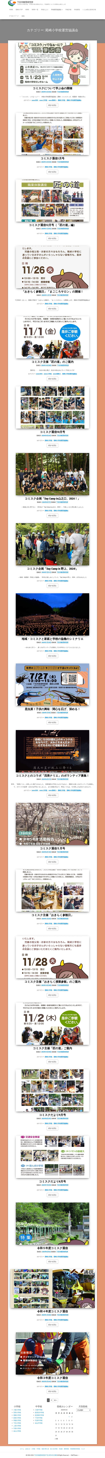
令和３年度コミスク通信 (52, 1378)
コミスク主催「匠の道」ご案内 (52, 1048)
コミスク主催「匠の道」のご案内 (53, 361)
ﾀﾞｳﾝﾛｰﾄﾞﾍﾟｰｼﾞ (14, 16)
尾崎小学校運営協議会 (74, 100)
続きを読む (52, 105)
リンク (83, 1449)
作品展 (61, 1449)
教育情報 (66, 1449)
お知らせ (27, 1449)
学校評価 (68, 9)
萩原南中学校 (39, 1415)
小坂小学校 (17, 1410)
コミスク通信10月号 (52, 432)
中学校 (38, 1449)
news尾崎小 (52, 100)
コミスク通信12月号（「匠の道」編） (52, 225)
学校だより (44, 9)
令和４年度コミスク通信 (52, 1311)
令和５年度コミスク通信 (52, 1248)
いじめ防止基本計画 (89, 9)
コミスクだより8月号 (52, 1181)
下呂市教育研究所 (25, 2)
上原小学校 (17, 1426)
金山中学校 (38, 1423)
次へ (55, 1400)
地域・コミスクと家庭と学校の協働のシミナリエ (52, 638)
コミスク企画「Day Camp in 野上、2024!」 (52, 568)
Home (11, 9)
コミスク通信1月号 (52, 158)
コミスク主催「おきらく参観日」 (52, 915)
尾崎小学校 (61, 100)
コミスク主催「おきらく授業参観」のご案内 (52, 981)
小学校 (33, 1449)
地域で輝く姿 (45, 1449)
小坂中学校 (38, 1410)
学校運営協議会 (57, 9)
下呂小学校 (17, 1423)
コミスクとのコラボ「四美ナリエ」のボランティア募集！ (52, 775)
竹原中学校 (38, 1420)
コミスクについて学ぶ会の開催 (52, 88)
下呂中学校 (38, 1418)
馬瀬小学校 (17, 1420)
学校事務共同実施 (75, 1449)
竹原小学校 (17, 1428)
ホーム (22, 1449)
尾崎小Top (19, 9)
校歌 (23, 16)
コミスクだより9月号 (52, 1115)
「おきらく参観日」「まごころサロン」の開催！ (52, 291)
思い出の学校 (53, 1449)
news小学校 (43, 100)
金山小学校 (17, 1431)
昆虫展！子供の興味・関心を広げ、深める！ (52, 709)
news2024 (35, 100)
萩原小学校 (17, 1418)
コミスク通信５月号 (52, 848)
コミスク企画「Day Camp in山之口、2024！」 (52, 498)
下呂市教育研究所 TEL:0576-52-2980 (45, 1455)
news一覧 (35, 9)
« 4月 (56, 1439)
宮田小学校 (17, 1412)
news (27, 9)
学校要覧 (77, 9)
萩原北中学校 (39, 1412)
